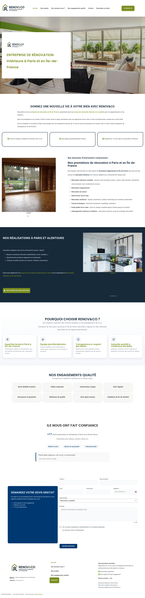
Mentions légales (103, 578)
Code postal (89, 488)
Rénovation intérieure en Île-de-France (108, 583)
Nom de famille (104, 479)
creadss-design (38, 594)
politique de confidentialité (80, 527)
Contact (90, 8)
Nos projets (45, 8)
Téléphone (116, 488)
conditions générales (98, 527)
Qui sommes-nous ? (58, 8)
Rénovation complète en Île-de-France (108, 585)
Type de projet (63, 498)
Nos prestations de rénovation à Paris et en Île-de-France (101, 164)
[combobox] (98, 501)
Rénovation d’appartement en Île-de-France (109, 587)
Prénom (62, 479)
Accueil (35, 8)
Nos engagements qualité (76, 8)
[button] (4, 186)
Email (61, 488)
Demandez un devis (103, 8)
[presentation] (98, 537)
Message (62, 506)
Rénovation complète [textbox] (67, 501)
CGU (110, 578)
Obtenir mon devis (68, 546)
